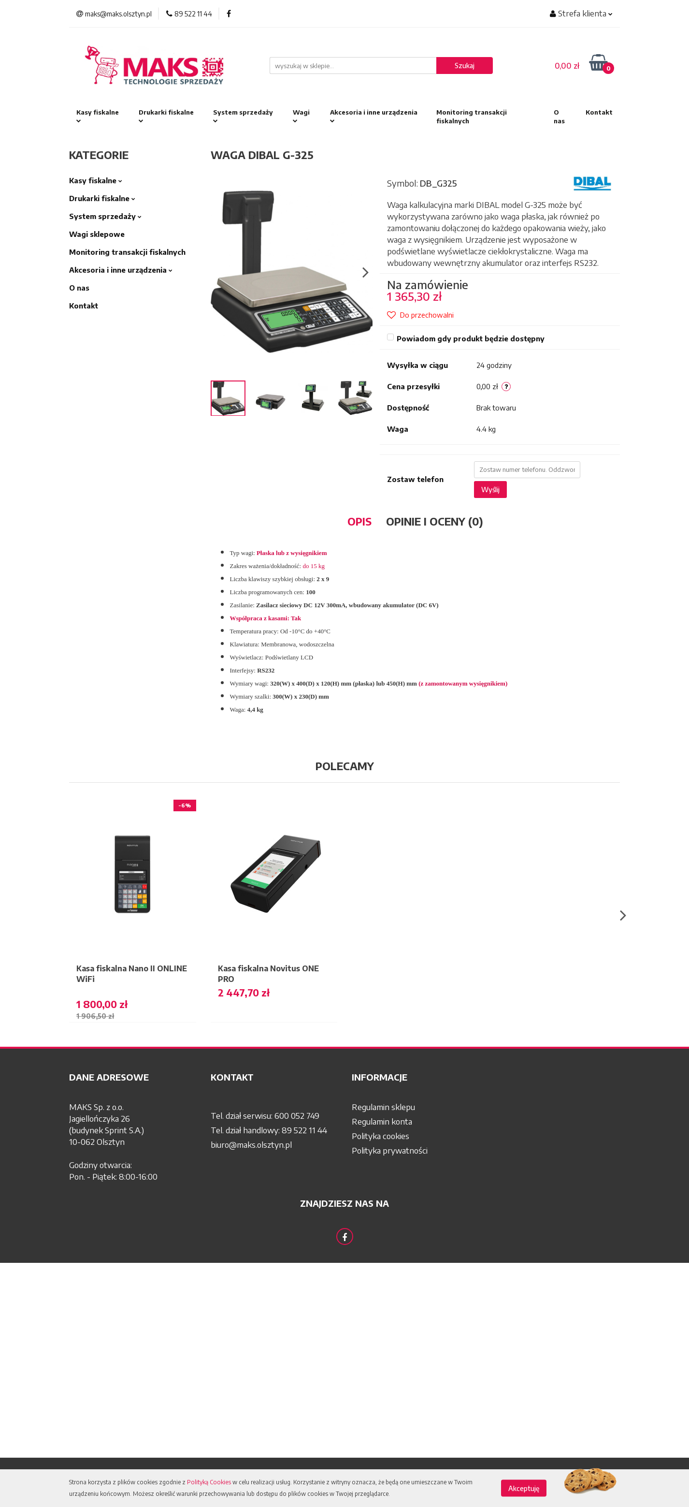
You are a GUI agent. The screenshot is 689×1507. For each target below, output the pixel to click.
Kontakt (599, 112)
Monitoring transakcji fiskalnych (471, 116)
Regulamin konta (382, 1121)
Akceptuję (523, 1488)
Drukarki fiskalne (166, 116)
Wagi (301, 116)
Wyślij (490, 489)
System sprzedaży (243, 116)
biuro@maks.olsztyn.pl (251, 1144)
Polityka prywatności (390, 1150)
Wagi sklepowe (97, 234)
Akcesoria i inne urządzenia (373, 116)
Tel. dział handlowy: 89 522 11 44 (269, 1130)
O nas (559, 116)
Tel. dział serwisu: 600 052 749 (265, 1115)
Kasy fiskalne (97, 116)
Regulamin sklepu (383, 1106)
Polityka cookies (380, 1135)
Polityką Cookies (209, 1482)
